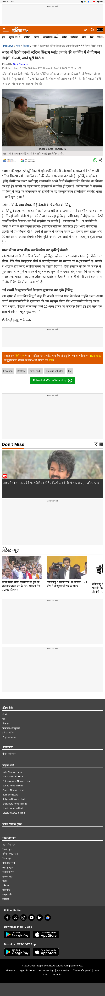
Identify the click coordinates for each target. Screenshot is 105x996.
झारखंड (5, 899)
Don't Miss (13, 444)
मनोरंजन (74, 37)
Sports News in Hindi (12, 785)
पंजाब (4, 881)
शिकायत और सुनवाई (11, 728)
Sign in (99, 1)
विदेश (64, 37)
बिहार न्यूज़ (6, 858)
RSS (96, 970)
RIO (45, 974)
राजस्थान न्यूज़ (8, 872)
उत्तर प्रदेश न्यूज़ (8, 844)
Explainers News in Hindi (15, 803)
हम (3, 719)
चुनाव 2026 (14, 37)
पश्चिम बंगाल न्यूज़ (10, 853)
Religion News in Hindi (13, 799)
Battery (21, 371)
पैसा (91, 37)
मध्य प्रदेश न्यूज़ (8, 863)
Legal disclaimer (27, 970)
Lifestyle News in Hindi (13, 812)
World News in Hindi (12, 776)
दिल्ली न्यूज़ (6, 849)
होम (3, 37)
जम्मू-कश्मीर (7, 894)
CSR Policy (63, 970)
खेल (84, 37)
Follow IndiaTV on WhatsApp (52, 380)
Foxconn (8, 371)
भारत (36, 37)
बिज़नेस (26, 46)
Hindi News (7, 46)
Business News (10, 794)
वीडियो (27, 37)
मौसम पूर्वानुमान (9, 754)
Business (95, 355)
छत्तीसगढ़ (6, 890)
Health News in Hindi (12, 808)
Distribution (56, 974)
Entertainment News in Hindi (16, 781)
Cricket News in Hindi (13, 790)
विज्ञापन (5, 723)
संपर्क (4, 714)
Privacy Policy (46, 970)
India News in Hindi (12, 772)
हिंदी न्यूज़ (19, 355)
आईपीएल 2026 (50, 37)
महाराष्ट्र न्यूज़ (7, 867)
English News (9, 737)
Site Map (10, 970)
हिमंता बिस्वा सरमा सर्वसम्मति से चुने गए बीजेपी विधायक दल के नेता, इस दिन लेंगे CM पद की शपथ (21, 563)
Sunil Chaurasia (21, 64)
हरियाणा (5, 885)
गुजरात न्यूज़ (7, 876)
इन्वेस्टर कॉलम (8, 732)
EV (70, 371)
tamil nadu (35, 371)
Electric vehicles (54, 371)
